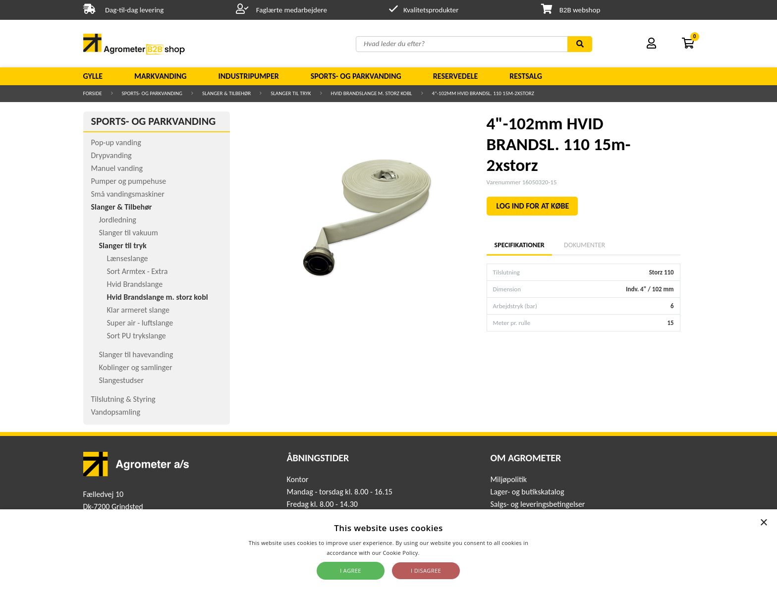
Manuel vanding (117, 168)
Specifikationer (519, 245)
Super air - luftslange (140, 322)
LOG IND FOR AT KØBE (533, 206)
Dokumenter (584, 245)
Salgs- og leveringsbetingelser (537, 504)
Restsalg (525, 76)
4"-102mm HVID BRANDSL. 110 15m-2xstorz (483, 93)
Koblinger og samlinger (135, 367)
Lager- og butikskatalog (527, 491)
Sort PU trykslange (136, 335)
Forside (92, 93)
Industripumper (248, 76)
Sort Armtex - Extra (137, 271)
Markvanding (160, 76)
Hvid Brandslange (135, 284)
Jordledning (117, 219)
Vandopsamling (115, 412)
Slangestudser (121, 380)
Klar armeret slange (138, 310)
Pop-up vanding (116, 142)
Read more (435, 552)
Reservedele (455, 76)
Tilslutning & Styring (123, 399)
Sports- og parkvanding (356, 76)
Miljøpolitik (508, 479)
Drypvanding (111, 155)
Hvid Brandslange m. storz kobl (371, 93)
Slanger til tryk (291, 93)
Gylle (93, 76)
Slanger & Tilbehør (226, 93)
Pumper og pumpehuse (128, 181)
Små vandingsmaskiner (128, 194)
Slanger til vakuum (128, 232)
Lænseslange (127, 258)
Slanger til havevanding (136, 354)
